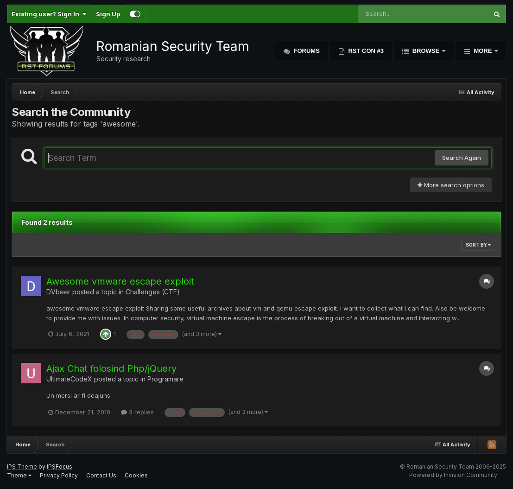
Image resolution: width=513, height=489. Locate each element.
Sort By (478, 245)
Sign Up (108, 14)
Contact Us (101, 475)
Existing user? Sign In (49, 14)
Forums (306, 50)
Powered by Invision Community (453, 474)
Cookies (136, 475)
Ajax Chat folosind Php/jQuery (111, 368)
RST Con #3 (365, 50)
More (483, 50)
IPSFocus (59, 466)
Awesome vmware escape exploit (120, 281)
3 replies (137, 412)
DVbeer (58, 292)
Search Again (461, 157)
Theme (19, 475)
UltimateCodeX (69, 379)
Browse (426, 50)
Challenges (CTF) (153, 292)
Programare (165, 379)
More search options (451, 185)
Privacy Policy (59, 475)
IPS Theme (22, 466)
